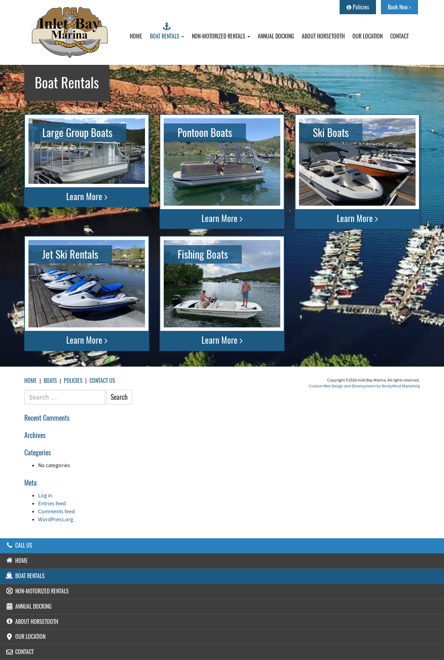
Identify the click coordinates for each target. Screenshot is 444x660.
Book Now (399, 7)
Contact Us (102, 380)
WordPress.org (55, 519)
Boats (50, 380)
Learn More (87, 197)
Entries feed (52, 503)
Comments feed (56, 511)
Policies (358, 7)
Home (30, 380)
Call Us (18, 545)
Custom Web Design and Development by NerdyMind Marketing (364, 385)
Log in (45, 495)
